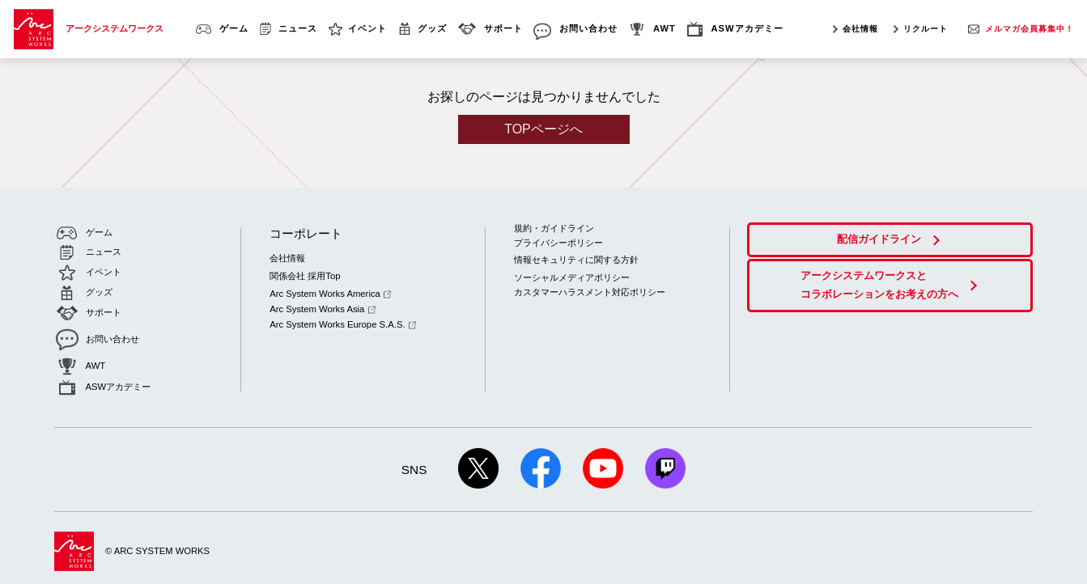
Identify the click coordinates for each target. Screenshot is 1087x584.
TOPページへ (543, 129)
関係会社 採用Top (305, 274)
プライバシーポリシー (558, 242)
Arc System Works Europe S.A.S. (342, 319)
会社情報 (860, 28)
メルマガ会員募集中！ (1029, 28)
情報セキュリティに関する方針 (576, 259)
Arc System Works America (330, 291)
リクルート (925, 28)
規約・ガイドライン (554, 228)
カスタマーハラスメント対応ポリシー (589, 290)
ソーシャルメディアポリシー (572, 276)
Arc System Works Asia (322, 306)
